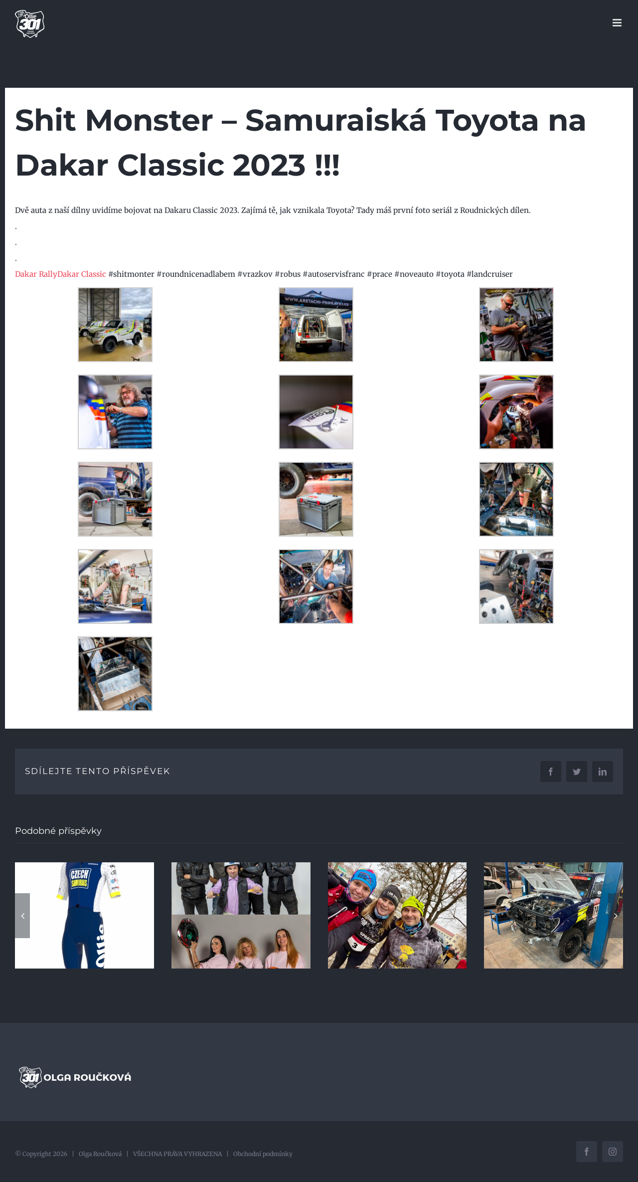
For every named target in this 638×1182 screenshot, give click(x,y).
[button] (22, 915)
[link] (36, 274)
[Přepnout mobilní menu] (618, 22)
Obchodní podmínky (263, 1154)
